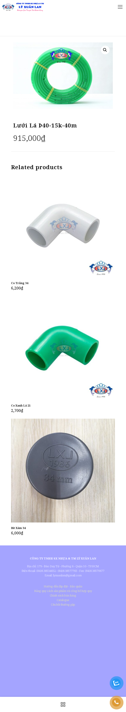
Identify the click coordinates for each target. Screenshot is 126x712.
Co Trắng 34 (19, 283)
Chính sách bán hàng (63, 595)
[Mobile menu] (120, 6)
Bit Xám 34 (18, 528)
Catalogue (63, 600)
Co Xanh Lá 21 (21, 405)
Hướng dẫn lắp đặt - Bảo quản (63, 586)
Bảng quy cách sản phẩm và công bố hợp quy (63, 591)
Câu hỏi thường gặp (63, 604)
